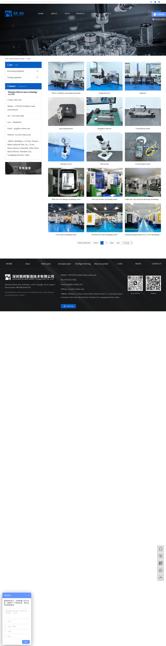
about (27, 264)
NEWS (67, 14)
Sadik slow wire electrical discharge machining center (143, 199)
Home (22, 59)
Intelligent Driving (83, 264)
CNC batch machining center (66, 235)
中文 (44, 2)
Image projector (104, 93)
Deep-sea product (101, 264)
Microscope (104, 164)
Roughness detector (105, 129)
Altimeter (142, 93)
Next (112, 243)
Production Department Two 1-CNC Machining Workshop (143, 235)
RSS (54, 2)
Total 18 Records (84, 243)
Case (28, 59)
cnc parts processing (20, 292)
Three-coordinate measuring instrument (66, 93)
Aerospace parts (64, 264)
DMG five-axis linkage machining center (66, 199)
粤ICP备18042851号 (23, 287)
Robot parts (46, 264)
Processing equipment (15, 71)
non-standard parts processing (36, 292)
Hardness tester (66, 164)
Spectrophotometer (66, 129)
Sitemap (49, 2)
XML (58, 2)
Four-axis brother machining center (104, 199)
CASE (93, 14)
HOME (41, 14)
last (118, 243)
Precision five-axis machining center (105, 235)
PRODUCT (80, 14)
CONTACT (107, 14)
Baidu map (70, 306)
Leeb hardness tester (143, 164)
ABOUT (54, 14)
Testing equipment (14, 77)
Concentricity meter (143, 129)
